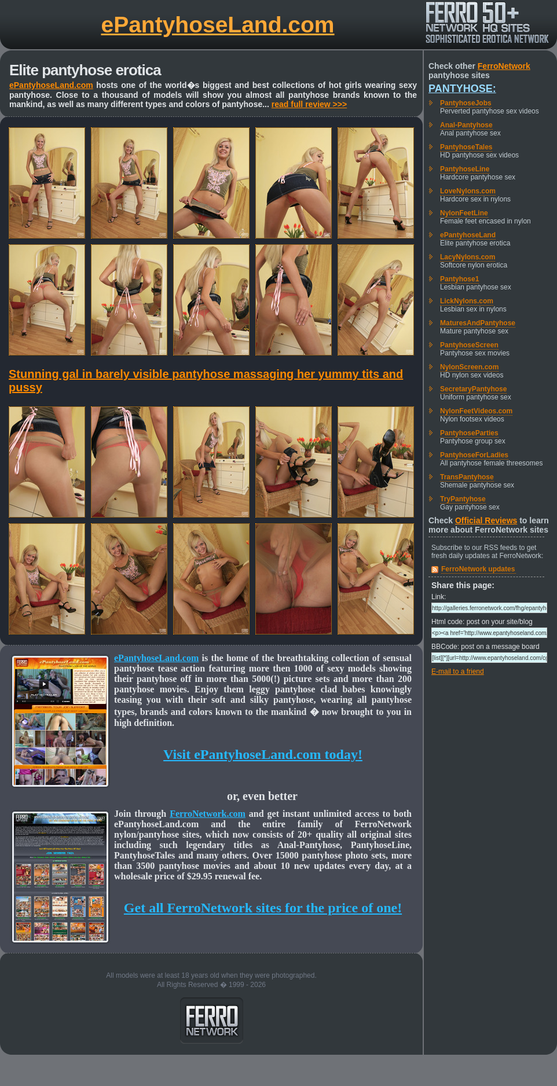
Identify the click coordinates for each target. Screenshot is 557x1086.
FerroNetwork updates (478, 569)
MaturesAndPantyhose (477, 323)
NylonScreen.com (469, 367)
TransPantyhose (467, 477)
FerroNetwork (504, 66)
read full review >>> (309, 104)
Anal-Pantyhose (466, 125)
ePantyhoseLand (468, 235)
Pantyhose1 (459, 279)
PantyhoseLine (464, 169)
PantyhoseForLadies (474, 455)
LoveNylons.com (468, 191)
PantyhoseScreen (469, 345)
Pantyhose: (462, 88)
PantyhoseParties (469, 433)
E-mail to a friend (457, 671)
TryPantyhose (463, 499)
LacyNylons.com (467, 257)
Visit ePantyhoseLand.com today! (262, 754)
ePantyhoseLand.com (217, 24)
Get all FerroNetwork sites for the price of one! (263, 907)
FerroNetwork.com (207, 814)
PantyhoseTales (466, 147)
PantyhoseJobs (466, 103)
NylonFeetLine (464, 213)
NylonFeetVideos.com (476, 411)
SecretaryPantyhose (473, 389)
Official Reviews (486, 520)
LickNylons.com (466, 301)
